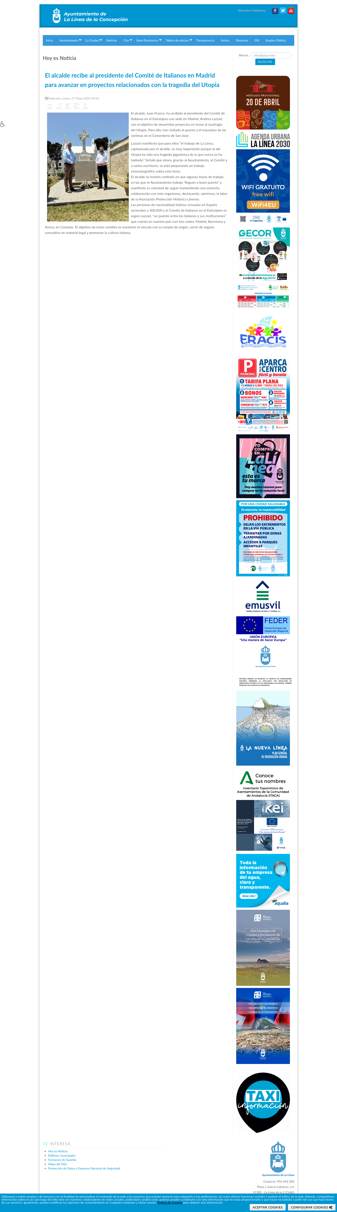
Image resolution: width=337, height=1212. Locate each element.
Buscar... (244, 55)
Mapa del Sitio (57, 1164)
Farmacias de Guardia (62, 1160)
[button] (7, 127)
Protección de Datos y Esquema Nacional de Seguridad (84, 1168)
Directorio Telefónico (252, 10)
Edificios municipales (61, 1155)
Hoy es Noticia (57, 1151)
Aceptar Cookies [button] (268, 1207)
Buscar (265, 62)
